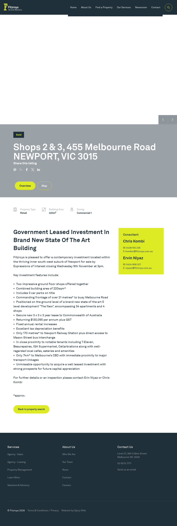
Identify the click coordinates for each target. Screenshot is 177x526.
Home (71, 8)
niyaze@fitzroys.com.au (139, 268)
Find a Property (101, 8)
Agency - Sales (15, 454)
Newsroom (138, 8)
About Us (83, 8)
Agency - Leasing (16, 462)
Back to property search (31, 409)
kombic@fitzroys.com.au (139, 251)
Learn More (13, 477)
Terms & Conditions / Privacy (43, 510)
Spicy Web (80, 510)
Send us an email (126, 469)
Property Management (19, 469)
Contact (153, 8)
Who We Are (68, 454)
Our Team (67, 462)
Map (44, 185)
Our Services (121, 8)
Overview (25, 185)
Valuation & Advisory (18, 485)
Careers (66, 485)
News (65, 469)
